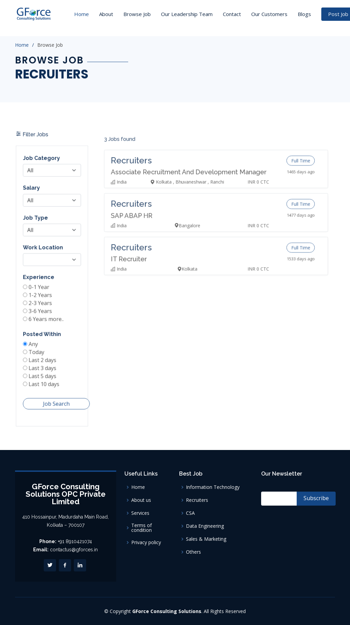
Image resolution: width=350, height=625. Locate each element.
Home (81, 14)
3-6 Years (41, 311)
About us (141, 500)
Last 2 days (43, 357)
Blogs (304, 14)
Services (140, 513)
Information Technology (213, 487)
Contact (232, 14)
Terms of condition (141, 528)
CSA (190, 513)
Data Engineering (205, 526)
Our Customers (269, 14)
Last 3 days (43, 365)
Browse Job (137, 14)
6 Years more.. (46, 319)
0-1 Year (40, 289)
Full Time (293, 174)
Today (37, 350)
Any (34, 342)
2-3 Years (41, 304)
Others (193, 552)
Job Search (55, 398)
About (106, 14)
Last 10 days (44, 380)
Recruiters (197, 500)
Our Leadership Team (187, 14)
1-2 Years (41, 296)
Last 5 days (43, 372)
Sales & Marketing (206, 539)
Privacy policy (146, 542)
